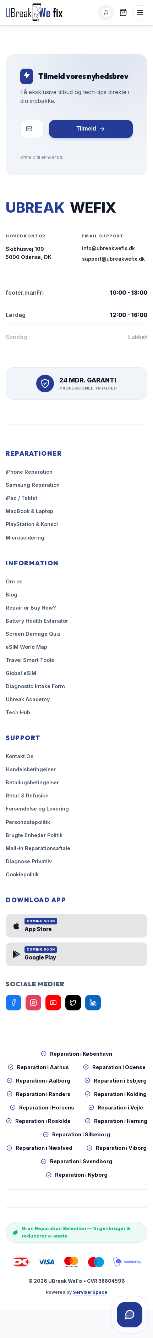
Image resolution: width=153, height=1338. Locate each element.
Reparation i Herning (116, 1121)
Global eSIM (21, 673)
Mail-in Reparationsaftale (38, 848)
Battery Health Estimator (37, 621)
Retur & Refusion (27, 795)
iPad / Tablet (21, 498)
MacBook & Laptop (29, 511)
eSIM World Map (26, 647)
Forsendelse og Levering (37, 809)
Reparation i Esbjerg (115, 1081)
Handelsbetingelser (31, 769)
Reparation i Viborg (117, 1148)
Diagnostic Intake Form (35, 686)
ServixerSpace (90, 1292)
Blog (11, 595)
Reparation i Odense (114, 1067)
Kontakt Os (19, 756)
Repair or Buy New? (31, 608)
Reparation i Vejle (115, 1108)
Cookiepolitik (22, 874)
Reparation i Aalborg (38, 1081)
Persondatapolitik (28, 822)
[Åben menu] (140, 12)
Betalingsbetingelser (32, 782)
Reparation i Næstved (39, 1148)
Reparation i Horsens (42, 1108)
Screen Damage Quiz (33, 634)
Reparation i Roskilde (38, 1121)
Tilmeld (90, 129)
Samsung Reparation (33, 485)
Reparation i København (76, 1054)
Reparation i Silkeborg (76, 1134)
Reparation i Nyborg (77, 1175)
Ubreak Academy (28, 699)
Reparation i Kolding (116, 1094)
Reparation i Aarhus (38, 1067)
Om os (14, 581)
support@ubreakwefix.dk (113, 259)
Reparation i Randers (39, 1094)
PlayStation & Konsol (32, 524)
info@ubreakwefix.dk (108, 248)
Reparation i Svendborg (76, 1161)
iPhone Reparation (29, 472)
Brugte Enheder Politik (34, 835)
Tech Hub (18, 712)
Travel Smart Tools (30, 660)
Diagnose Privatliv (29, 861)
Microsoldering (25, 538)
